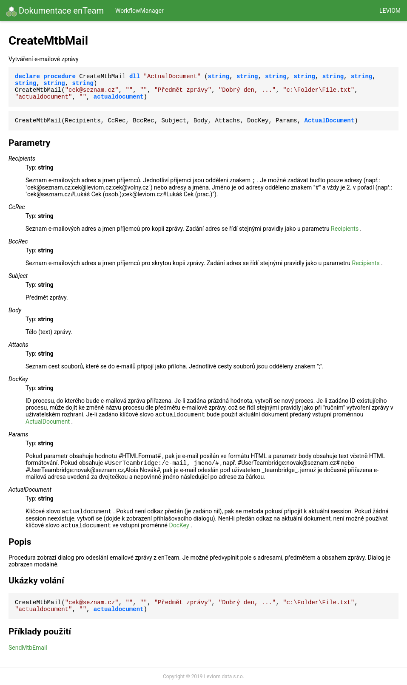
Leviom (390, 10)
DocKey (179, 525)
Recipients (345, 228)
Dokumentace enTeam (55, 11)
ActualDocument (48, 421)
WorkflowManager (139, 10)
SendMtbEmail (28, 647)
